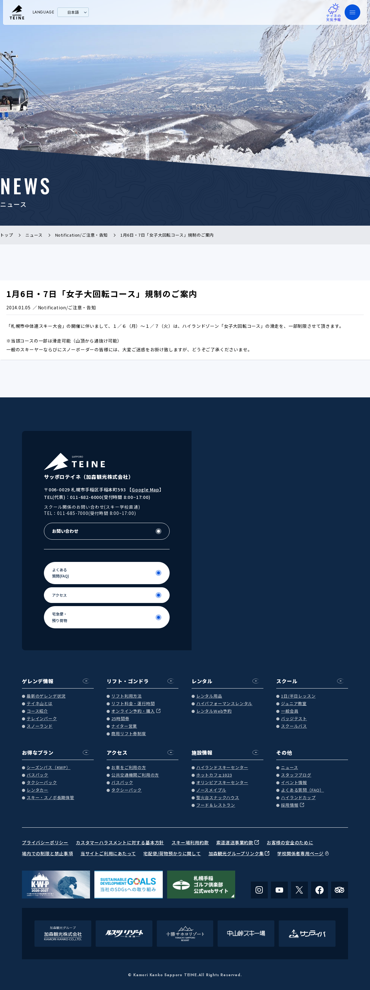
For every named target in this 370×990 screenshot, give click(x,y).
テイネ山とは (40, 703)
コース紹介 (37, 711)
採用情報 (289, 805)
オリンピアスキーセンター (222, 782)
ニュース (289, 767)
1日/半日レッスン (298, 696)
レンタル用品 (209, 696)
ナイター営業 (124, 726)
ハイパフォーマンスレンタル (224, 703)
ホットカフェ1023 (214, 775)
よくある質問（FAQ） (302, 790)
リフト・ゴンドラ (128, 681)
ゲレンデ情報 (38, 681)
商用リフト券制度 (128, 733)
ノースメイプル (211, 790)
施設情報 (202, 752)
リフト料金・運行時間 (133, 703)
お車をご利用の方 (128, 767)
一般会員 (289, 711)
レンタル (202, 681)
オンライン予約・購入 (133, 711)
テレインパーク (42, 718)
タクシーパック (42, 782)
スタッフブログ (296, 775)
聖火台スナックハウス (217, 797)
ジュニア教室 (294, 703)
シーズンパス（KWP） (49, 767)
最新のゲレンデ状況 (46, 696)
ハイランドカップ (298, 797)
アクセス (117, 752)
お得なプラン (38, 752)
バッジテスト (294, 718)
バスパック (37, 775)
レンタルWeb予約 (214, 711)
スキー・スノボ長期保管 (50, 797)
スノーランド (40, 726)
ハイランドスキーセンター (222, 767)
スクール (286, 681)
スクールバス (294, 726)
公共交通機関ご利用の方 (135, 775)
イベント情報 (294, 782)
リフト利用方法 (126, 696)
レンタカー (37, 790)
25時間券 (120, 718)
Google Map (145, 489)
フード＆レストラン (215, 805)
